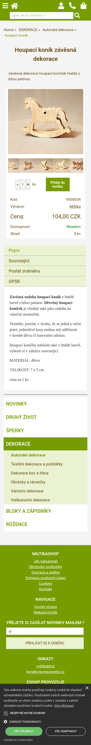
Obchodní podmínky (45, 567)
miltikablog (45, 666)
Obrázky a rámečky (28, 482)
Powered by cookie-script (18, 740)
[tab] (45, 245)
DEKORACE (18, 444)
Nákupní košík (45, 612)
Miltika (75, 206)
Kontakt (45, 589)
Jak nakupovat (45, 561)
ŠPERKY (15, 430)
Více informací (64, 705)
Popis (14, 250)
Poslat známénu (24, 270)
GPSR (14, 281)
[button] (45, 721)
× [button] (87, 688)
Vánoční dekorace (27, 491)
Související (19, 260)
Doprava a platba (45, 572)
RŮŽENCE (16, 524)
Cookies (45, 583)
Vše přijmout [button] (24, 731)
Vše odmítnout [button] (66, 731)
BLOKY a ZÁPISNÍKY (28, 511)
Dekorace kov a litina (30, 473)
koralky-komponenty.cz (45, 672)
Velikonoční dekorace (30, 499)
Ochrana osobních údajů (45, 578)
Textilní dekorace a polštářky (37, 464)
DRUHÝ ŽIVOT (21, 417)
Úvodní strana (45, 607)
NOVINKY (16, 404)
